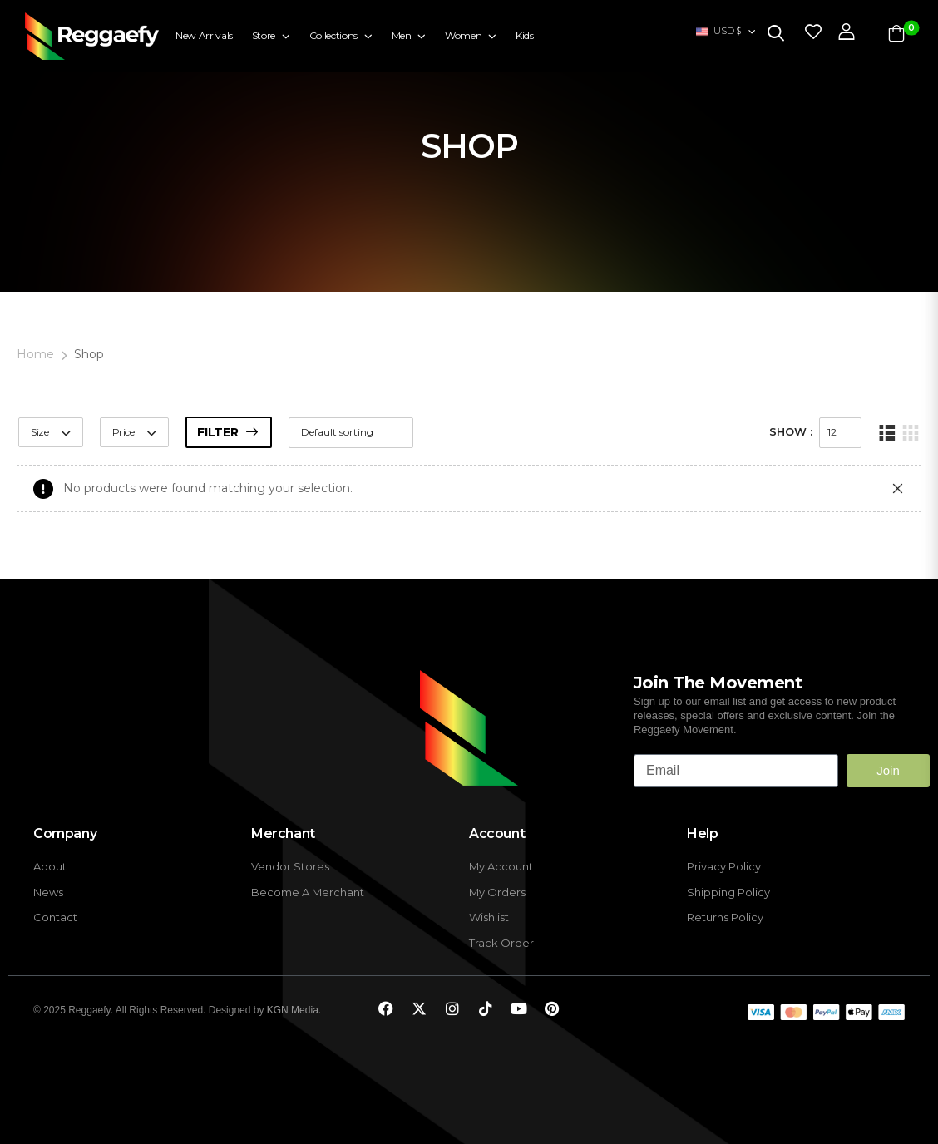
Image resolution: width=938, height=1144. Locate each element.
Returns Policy (725, 917)
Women (463, 35)
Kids (525, 35)
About (50, 866)
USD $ (718, 31)
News (48, 892)
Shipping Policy (728, 892)
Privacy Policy (724, 866)
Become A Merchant (307, 892)
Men (402, 35)
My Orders (497, 892)
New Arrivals (204, 35)
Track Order (501, 943)
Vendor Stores (290, 866)
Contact (55, 917)
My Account (501, 866)
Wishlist (489, 917)
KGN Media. (294, 1010)
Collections (333, 35)
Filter (217, 432)
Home (35, 354)
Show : (790, 431)
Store (263, 35)
